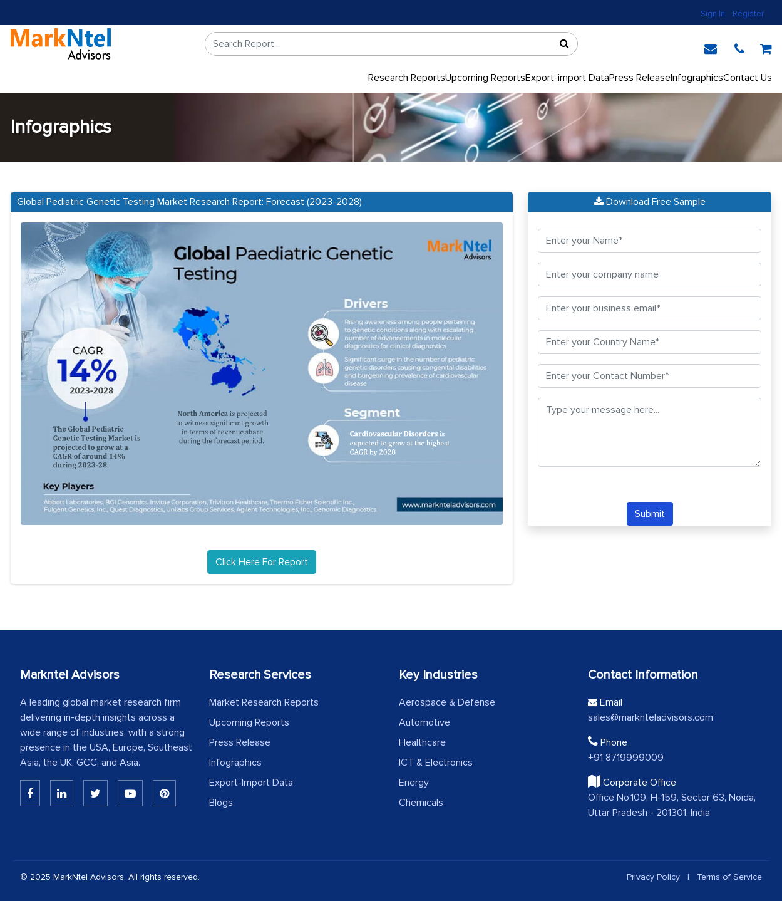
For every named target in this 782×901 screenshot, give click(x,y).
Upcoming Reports (249, 722)
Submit (650, 514)
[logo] (61, 44)
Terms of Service (729, 877)
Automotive (424, 722)
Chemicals (421, 802)
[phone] (739, 47)
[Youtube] (130, 793)
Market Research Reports (264, 702)
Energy (414, 782)
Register (748, 14)
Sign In (713, 14)
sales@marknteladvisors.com (650, 717)
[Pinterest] (164, 793)
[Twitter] (95, 793)
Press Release (239, 742)
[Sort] (564, 43)
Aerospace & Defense (447, 702)
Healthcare (422, 742)
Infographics (697, 77)
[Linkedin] (30, 793)
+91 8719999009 (626, 757)
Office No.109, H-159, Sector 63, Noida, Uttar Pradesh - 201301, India (672, 805)
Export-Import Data (251, 782)
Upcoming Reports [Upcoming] (485, 77)
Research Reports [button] (406, 77)
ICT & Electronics (436, 762)
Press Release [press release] (640, 77)
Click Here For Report (261, 562)
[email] (710, 47)
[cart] (766, 47)
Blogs (221, 802)
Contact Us (747, 77)
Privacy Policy (653, 877)
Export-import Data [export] (567, 77)
